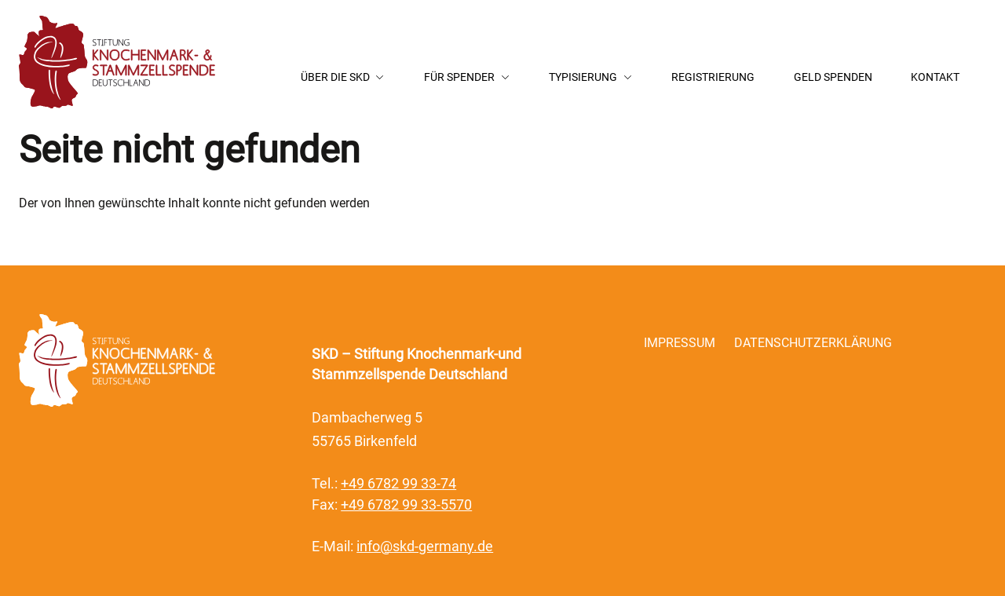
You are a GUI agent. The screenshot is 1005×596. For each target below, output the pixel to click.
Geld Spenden (833, 77)
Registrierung (713, 77)
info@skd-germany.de (424, 546)
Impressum (679, 342)
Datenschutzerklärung (813, 342)
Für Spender (459, 77)
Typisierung (583, 77)
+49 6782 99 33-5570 (406, 505)
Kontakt (935, 77)
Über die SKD (335, 77)
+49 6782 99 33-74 (398, 484)
